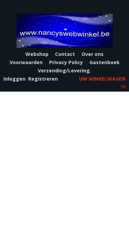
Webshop (37, 54)
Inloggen (14, 78)
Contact (65, 54)
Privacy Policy (66, 62)
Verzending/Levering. (64, 70)
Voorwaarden (26, 62)
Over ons (93, 54)
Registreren (43, 78)
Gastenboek (104, 62)
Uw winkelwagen (102, 78)
